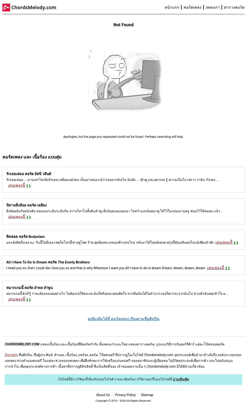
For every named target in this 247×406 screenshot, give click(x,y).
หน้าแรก (172, 7)
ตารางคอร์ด (234, 7)
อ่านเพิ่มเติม (181, 379)
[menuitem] (174, 7)
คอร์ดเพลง (192, 7)
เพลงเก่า (213, 7)
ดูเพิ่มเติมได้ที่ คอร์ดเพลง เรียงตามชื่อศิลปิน (123, 319)
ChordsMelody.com (33, 7)
